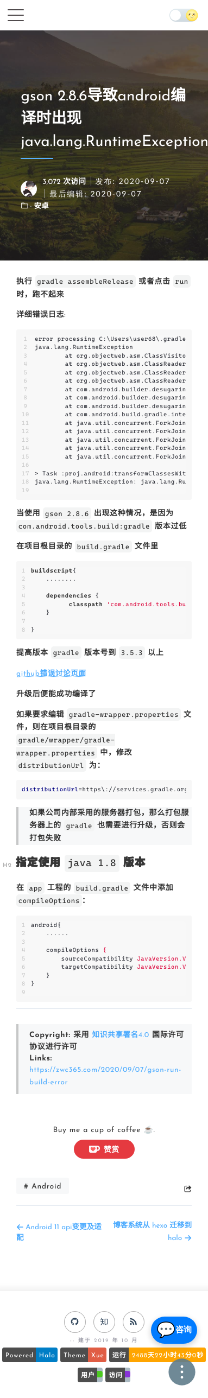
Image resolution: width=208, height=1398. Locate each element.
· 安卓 (39, 207)
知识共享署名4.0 (121, 1035)
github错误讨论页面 (52, 674)
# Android (42, 1184)
